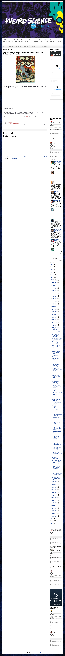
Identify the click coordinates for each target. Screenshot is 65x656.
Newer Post (5, 156)
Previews (25, 46)
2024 (52, 267)
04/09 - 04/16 (54, 494)
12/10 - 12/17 (54, 285)
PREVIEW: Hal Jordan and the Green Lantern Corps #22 (56, 428)
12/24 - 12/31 (54, 282)
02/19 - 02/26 (54, 505)
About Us (44, 46)
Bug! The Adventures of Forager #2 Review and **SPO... (56, 386)
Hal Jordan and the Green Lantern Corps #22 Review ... (56, 372)
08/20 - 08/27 (54, 311)
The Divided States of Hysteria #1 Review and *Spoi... (56, 478)
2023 (52, 269)
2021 (52, 272)
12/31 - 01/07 (54, 280)
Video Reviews (35, 46)
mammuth (32, 652)
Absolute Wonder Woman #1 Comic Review (57, 230)
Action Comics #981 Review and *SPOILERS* (55, 362)
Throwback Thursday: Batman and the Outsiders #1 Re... (56, 342)
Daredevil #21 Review (56, 331)
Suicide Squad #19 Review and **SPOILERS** (55, 382)
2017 (52, 279)
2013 (52, 523)
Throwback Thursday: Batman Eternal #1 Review (56, 352)
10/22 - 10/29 (54, 296)
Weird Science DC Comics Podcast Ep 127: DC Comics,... (57, 471)
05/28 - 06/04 (54, 482)
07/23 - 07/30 (54, 317)
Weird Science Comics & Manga (55, 76)
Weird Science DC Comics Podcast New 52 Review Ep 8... (57, 474)
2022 (52, 271)
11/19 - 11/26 (54, 290)
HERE (27, 116)
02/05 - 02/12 (54, 508)
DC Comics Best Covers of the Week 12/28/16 (58, 182)
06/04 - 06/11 (54, 481)
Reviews (18, 46)
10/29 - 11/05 (54, 295)
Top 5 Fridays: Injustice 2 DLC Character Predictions (56, 335)
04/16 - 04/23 (54, 492)
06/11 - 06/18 (54, 327)
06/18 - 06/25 (54, 325)
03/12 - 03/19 (54, 500)
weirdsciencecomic (62, 76)
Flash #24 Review (55, 356)
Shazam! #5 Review (58, 200)
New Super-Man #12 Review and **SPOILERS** (55, 365)
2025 (52, 266)
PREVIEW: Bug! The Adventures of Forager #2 (56, 444)
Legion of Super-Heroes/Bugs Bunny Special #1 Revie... (56, 389)
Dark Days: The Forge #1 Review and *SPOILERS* (56, 403)
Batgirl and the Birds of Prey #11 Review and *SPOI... (56, 376)
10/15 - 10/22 (54, 298)
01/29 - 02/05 (54, 510)
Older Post (45, 156)
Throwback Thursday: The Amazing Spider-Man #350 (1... (56, 346)
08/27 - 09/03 (54, 309)
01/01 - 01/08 (54, 516)
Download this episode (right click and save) (12, 104)
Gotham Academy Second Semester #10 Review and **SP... (56, 397)
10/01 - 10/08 (54, 301)
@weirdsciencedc (11, 122)
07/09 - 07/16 (54, 320)
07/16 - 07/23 (54, 319)
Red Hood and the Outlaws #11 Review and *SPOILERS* (57, 369)
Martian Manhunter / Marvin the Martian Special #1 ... (55, 406)
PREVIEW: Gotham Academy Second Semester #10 (55, 437)
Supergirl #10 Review (56, 355)
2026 (52, 264)
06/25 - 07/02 (54, 324)
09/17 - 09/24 (54, 304)
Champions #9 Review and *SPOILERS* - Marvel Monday (56, 467)
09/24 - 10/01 (54, 303)
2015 (52, 520)
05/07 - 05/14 (54, 487)
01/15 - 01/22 (54, 513)
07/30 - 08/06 (54, 316)
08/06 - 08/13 (54, 314)
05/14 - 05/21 (54, 486)
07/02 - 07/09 (54, 322)
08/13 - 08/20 (54, 312)
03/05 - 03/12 (54, 502)
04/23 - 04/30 (54, 490)
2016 (52, 518)
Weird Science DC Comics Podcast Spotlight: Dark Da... (57, 339)
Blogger (40, 652)
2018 (52, 277)
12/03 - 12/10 (54, 287)
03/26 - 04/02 (54, 497)
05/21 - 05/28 (54, 484)
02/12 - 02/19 (54, 507)
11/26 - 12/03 (54, 288)
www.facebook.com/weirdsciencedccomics (14, 123)
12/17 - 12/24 (54, 283)
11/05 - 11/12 (54, 293)
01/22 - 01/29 (54, 511)
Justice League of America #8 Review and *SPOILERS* (57, 209)
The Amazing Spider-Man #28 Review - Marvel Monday (56, 461)
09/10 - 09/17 (54, 306)
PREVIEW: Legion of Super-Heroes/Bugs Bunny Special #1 (56, 441)
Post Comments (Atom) (12, 158)
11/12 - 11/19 (54, 291)
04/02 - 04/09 (54, 495)
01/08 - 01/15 (54, 515)
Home (5, 46)
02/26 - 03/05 (54, 503)
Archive (11, 46)
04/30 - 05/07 (54, 489)
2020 (52, 274)
